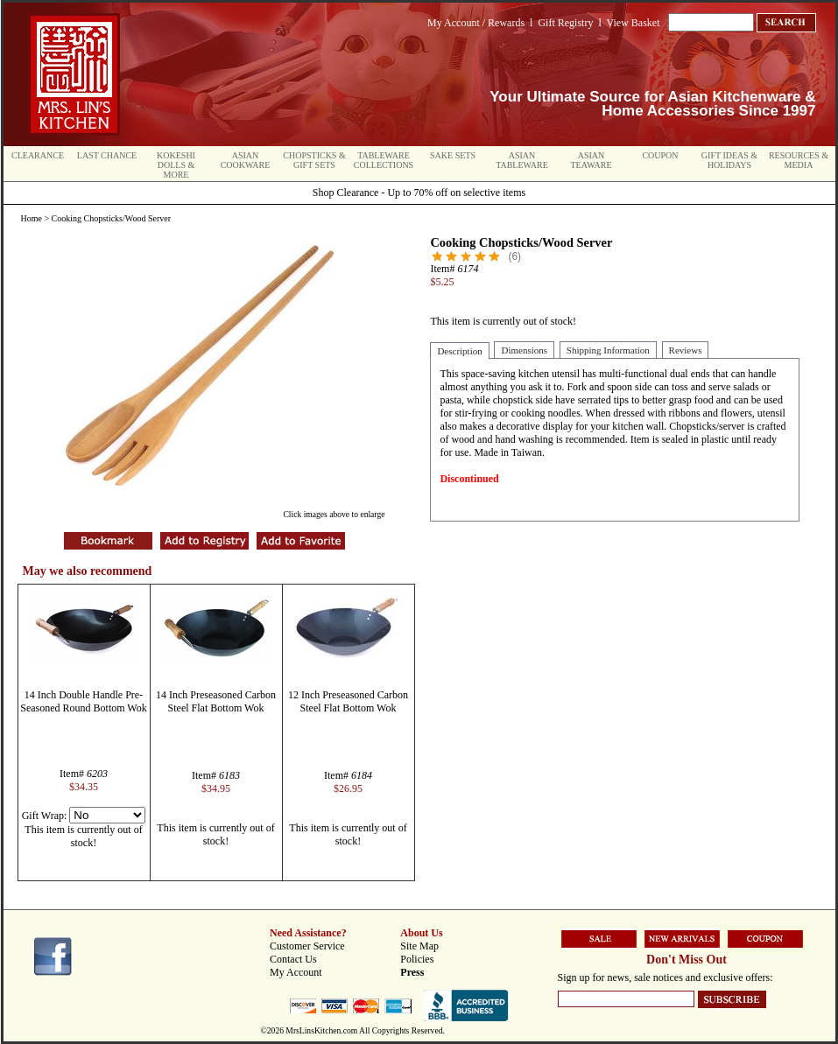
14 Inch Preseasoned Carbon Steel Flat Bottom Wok (216, 701)
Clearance (37, 155)
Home (31, 218)
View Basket (633, 23)
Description (459, 351)
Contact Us (293, 959)
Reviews (685, 350)
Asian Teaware (591, 160)
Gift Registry (565, 23)
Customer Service (307, 946)
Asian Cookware (246, 160)
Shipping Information (608, 350)
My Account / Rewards (476, 23)
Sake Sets (452, 155)
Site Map (419, 946)
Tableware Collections (383, 160)
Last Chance (107, 155)
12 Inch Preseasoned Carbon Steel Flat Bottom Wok (348, 701)
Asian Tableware (522, 160)
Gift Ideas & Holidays (729, 160)
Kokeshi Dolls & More (176, 165)
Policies (416, 959)
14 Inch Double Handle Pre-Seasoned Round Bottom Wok (83, 701)
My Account (296, 972)
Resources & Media (798, 160)
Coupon (660, 155)
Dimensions (524, 350)
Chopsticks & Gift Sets (314, 160)
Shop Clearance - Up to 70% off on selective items (419, 192)
